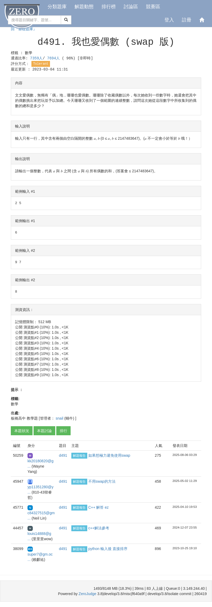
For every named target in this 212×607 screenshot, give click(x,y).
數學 (28, 53)
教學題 (32, 418)
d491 (63, 455)
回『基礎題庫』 (24, 29)
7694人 (54, 58)
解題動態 (84, 6)
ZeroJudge (87, 594)
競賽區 (153, 6)
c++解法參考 (98, 528)
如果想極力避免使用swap (109, 455)
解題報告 (79, 456)
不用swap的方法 (102, 481)
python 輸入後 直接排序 (107, 549)
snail (60, 418)
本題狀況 (21, 431)
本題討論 (44, 431)
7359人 (36, 58)
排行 (63, 431)
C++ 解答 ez (98, 507)
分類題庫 (57, 6)
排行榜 (109, 6)
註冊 (186, 20)
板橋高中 (18, 418)
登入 (169, 20)
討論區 (131, 6)
